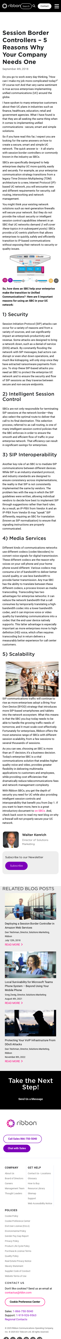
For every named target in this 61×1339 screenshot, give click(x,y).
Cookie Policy (11, 1216)
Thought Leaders (13, 1193)
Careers (9, 1183)
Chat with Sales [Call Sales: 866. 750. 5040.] (17, 1148)
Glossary (32, 1178)
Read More (12, 944)
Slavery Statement (14, 1266)
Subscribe (16, 865)
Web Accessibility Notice (40, 1203)
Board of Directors (14, 1178)
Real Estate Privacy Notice (18, 1261)
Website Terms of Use (15, 1276)
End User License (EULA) (17, 1226)
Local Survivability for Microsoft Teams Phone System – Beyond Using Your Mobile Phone (29, 986)
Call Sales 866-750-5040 (22, 1138)
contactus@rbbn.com (18, 1292)
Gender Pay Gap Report (17, 1236)
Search (34, 5)
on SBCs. (40, 810)
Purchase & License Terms (18, 1251)
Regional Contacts (16, 1319)
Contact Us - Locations (39, 1173)
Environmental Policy (15, 1231)
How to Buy (34, 1183)
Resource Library (36, 1188)
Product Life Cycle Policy (17, 1246)
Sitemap (32, 1193)
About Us (9, 1173)
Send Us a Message (30, 1099)
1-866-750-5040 (23, 1311)
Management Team (14, 1188)
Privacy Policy (12, 1241)
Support (32, 1198)
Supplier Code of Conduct (17, 1271)
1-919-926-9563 (26, 1315)
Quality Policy (12, 1256)
